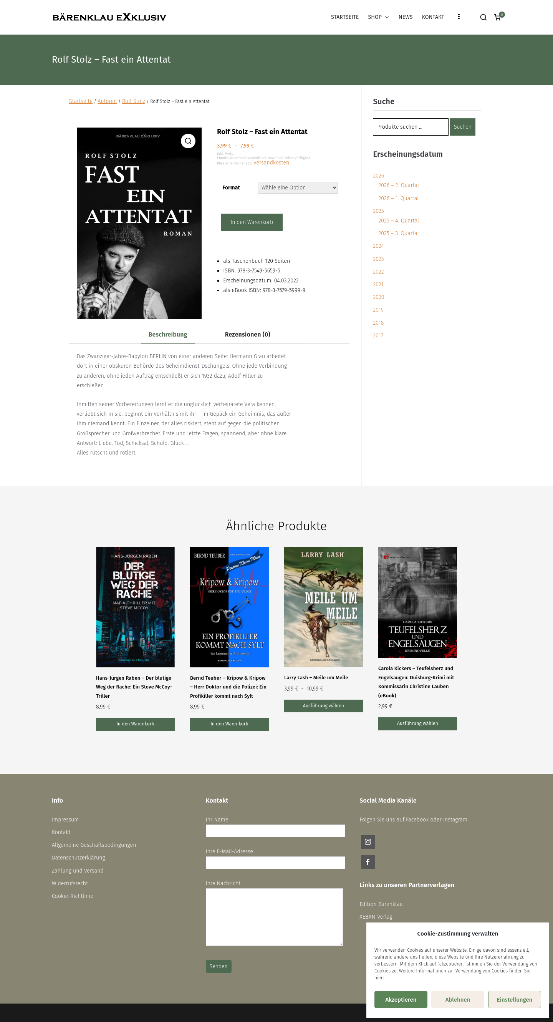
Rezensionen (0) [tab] (247, 334)
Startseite (81, 101)
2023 (378, 259)
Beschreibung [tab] (168, 334)
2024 (378, 246)
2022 (378, 272)
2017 (378, 335)
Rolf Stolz (133, 101)
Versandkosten (271, 162)
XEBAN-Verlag (375, 917)
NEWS (406, 17)
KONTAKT (433, 17)
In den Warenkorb (251, 222)
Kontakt (61, 832)
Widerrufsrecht (70, 883)
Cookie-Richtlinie (72, 896)
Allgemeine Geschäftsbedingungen (94, 845)
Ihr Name (275, 825)
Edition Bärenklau (381, 904)
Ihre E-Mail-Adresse (275, 857)
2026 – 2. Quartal (398, 185)
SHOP (378, 17)
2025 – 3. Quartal (398, 233)
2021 (378, 284)
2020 (378, 297)
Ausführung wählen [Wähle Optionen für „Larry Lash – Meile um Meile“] (323, 705)
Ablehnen (457, 999)
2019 (378, 310)
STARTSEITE (345, 17)
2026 (378, 176)
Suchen (463, 127)
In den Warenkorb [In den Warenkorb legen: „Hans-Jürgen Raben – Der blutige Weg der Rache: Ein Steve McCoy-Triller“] (135, 724)
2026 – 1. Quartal (398, 198)
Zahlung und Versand (78, 871)
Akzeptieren (400, 999)
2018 (378, 323)
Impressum (65, 819)
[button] (385, 17)
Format (231, 187)
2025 (378, 211)
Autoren (107, 101)
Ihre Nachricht (274, 913)
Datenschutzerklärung (78, 857)
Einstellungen (515, 999)
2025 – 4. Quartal (398, 220)
